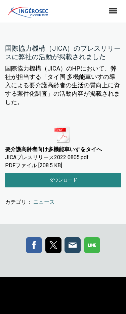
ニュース (44, 202)
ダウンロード (63, 180)
